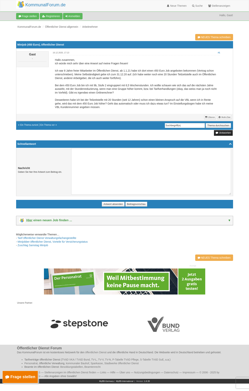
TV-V (101, 359)
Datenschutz (171, 372)
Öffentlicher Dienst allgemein (61, 26)
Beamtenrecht (92, 366)
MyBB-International (124, 381)
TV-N (108, 359)
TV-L (94, 359)
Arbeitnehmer (90, 26)
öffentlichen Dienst (96, 352)
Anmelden (72, 16)
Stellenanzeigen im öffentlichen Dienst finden (70, 372)
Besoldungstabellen (71, 366)
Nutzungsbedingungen (147, 372)
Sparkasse (96, 363)
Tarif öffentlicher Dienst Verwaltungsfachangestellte (47, 237)
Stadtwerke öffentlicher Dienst (121, 363)
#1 (219, 53)
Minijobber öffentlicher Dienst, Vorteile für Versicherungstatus (53, 241)
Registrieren (51, 16)
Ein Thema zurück (29, 125)
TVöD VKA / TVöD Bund (76, 359)
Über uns (125, 372)
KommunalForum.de (29, 26)
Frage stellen (28, 16)
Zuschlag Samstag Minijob (33, 245)
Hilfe (113, 372)
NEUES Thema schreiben (214, 37)
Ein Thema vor (47, 125)
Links (103, 372)
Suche (197, 5)
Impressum (189, 372)
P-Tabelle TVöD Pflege (125, 359)
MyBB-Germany (106, 381)
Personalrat (31, 363)
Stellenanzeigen (219, 5)
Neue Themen (177, 5)
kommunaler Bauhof (77, 363)
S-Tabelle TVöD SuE (152, 359)
